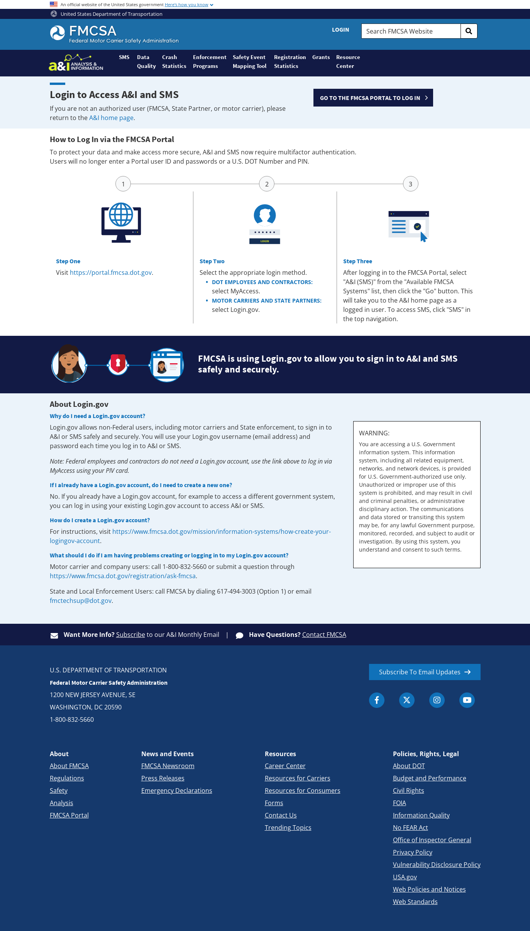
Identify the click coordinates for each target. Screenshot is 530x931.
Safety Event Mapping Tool (249, 61)
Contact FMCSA (324, 634)
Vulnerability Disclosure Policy (437, 864)
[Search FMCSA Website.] (411, 31)
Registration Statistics (290, 61)
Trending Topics (288, 827)
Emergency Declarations (176, 790)
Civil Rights (408, 790)
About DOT (409, 766)
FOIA (399, 803)
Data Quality (146, 61)
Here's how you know (186, 4)
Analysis (61, 803)
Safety (59, 790)
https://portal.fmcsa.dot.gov (111, 272)
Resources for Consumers (302, 790)
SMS (124, 57)
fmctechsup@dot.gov (81, 600)
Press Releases (163, 778)
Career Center (285, 766)
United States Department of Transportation (107, 13)
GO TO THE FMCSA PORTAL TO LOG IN (370, 98)
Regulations (67, 778)
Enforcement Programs (209, 61)
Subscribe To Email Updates (420, 672)
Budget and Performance (429, 778)
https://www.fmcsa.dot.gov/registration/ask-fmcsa (123, 576)
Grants (321, 57)
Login (340, 29)
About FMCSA (69, 766)
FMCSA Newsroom (168, 766)
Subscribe (130, 634)
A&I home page (111, 117)
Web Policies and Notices (429, 889)
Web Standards (415, 901)
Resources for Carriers (297, 778)
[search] (469, 31)
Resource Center (347, 61)
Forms (274, 803)
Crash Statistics (174, 61)
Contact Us (281, 815)
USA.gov (405, 877)
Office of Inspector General (432, 840)
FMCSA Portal (69, 815)
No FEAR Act (410, 827)
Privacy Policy (412, 852)
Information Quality (421, 815)
